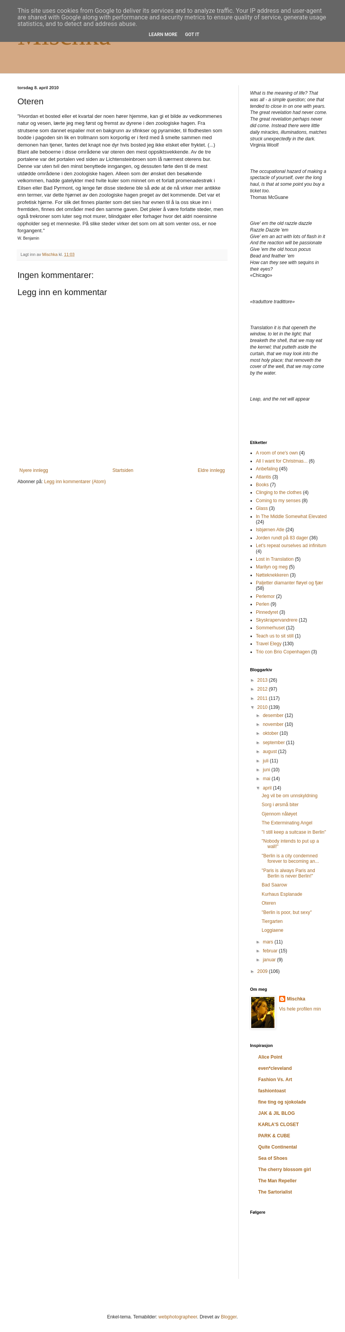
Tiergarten (272, 921)
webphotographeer (178, 1317)
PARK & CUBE (274, 1136)
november (274, 724)
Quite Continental (277, 1147)
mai (267, 778)
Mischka (296, 999)
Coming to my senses (278, 500)
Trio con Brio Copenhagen (283, 652)
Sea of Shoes (272, 1158)
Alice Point (270, 1057)
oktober (271, 733)
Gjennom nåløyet (279, 814)
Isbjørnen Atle (270, 529)
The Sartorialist (275, 1192)
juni (267, 769)
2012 (263, 689)
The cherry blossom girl (284, 1169)
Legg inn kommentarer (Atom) (75, 481)
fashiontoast (272, 1091)
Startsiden (122, 470)
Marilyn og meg (272, 567)
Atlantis (263, 477)
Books (262, 484)
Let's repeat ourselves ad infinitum (291, 545)
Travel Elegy (268, 643)
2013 (263, 680)
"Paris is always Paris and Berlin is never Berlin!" (288, 873)
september (274, 742)
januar (270, 959)
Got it (192, 34)
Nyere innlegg (33, 470)
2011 (263, 698)
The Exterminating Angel (287, 823)
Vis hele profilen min (300, 1009)
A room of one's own (277, 453)
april (268, 788)
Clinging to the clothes (279, 492)
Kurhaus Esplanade (282, 894)
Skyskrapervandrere (276, 620)
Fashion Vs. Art (275, 1079)
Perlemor (265, 596)
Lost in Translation (274, 559)
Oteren (269, 903)
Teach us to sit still (274, 636)
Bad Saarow (274, 885)
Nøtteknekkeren (272, 575)
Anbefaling (267, 469)
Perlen (262, 604)
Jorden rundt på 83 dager (282, 538)
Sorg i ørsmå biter (280, 804)
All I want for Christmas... (281, 461)
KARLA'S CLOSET (278, 1124)
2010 (263, 707)
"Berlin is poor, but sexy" (287, 912)
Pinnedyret (267, 612)
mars (268, 942)
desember (274, 715)
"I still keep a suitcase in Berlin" (294, 832)
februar (271, 951)
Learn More (163, 34)
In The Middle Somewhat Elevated (291, 516)
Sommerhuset (270, 628)
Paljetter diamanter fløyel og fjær (289, 583)
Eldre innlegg (211, 470)
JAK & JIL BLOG (276, 1113)
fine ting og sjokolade (282, 1102)
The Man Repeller (277, 1180)
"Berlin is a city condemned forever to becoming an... (290, 858)
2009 (263, 971)
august (270, 751)
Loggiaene (272, 930)
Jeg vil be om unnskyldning (289, 795)
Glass (262, 508)
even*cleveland (275, 1068)
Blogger (229, 1317)
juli (266, 761)
